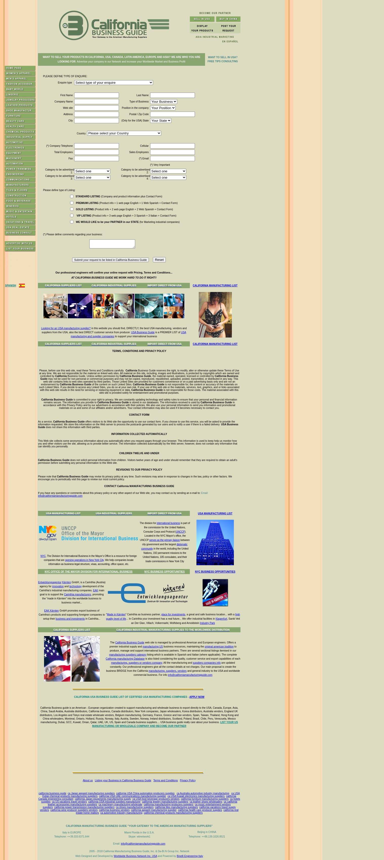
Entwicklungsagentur (49, 582)
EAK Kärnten (51, 610)
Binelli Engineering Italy (190, 856)
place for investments (173, 614)
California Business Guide (129, 642)
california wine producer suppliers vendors (74, 810)
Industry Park (207, 623)
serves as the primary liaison (164, 540)
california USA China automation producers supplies (145, 793)
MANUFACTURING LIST (223, 344)
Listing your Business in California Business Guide (123, 780)
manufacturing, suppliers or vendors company (136, 662)
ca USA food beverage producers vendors (155, 799)
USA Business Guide (143, 332)
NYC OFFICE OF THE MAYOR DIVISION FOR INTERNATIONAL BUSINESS (88, 571)
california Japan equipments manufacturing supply (103, 799)
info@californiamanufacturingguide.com (60, 495)
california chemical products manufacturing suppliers (173, 812)
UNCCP (180, 531)
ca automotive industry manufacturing (121, 812)
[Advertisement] (140, 750)
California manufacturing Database (125, 658)
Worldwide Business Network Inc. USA (135, 856)
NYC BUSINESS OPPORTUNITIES (164, 571)
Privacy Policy (188, 780)
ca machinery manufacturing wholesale (120, 804)
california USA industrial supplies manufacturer (114, 801)
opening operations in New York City (84, 560)
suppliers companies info (207, 662)
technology (75, 586)
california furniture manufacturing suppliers (205, 799)
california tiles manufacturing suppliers (176, 807)
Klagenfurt (221, 618)
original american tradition (219, 646)
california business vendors (114, 810)
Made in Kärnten (116, 614)
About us (88, 780)
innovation (58, 586)
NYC (43, 556)
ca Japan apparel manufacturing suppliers (91, 793)
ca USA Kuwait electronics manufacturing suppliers (196, 796)
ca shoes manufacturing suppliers (135, 807)
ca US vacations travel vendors (69, 801)
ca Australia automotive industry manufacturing (203, 793)
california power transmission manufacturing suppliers (84, 807)
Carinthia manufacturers (77, 594)
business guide (58, 793)
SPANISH (10, 285)
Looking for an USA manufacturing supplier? (66, 328)
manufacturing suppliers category (127, 654)
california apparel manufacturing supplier (153, 810)
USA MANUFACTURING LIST (215, 513)
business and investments (70, 618)
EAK (95, 590)
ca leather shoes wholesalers (206, 801)
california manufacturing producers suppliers (168, 804)
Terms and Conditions (165, 780)
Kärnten (66, 582)
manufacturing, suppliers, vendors (168, 670)
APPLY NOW (196, 697)
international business (168, 523)
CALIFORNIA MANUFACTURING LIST (215, 285)
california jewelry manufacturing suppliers (165, 801)
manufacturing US (153, 646)
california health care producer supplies (200, 810)
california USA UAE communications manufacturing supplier (132, 796)
